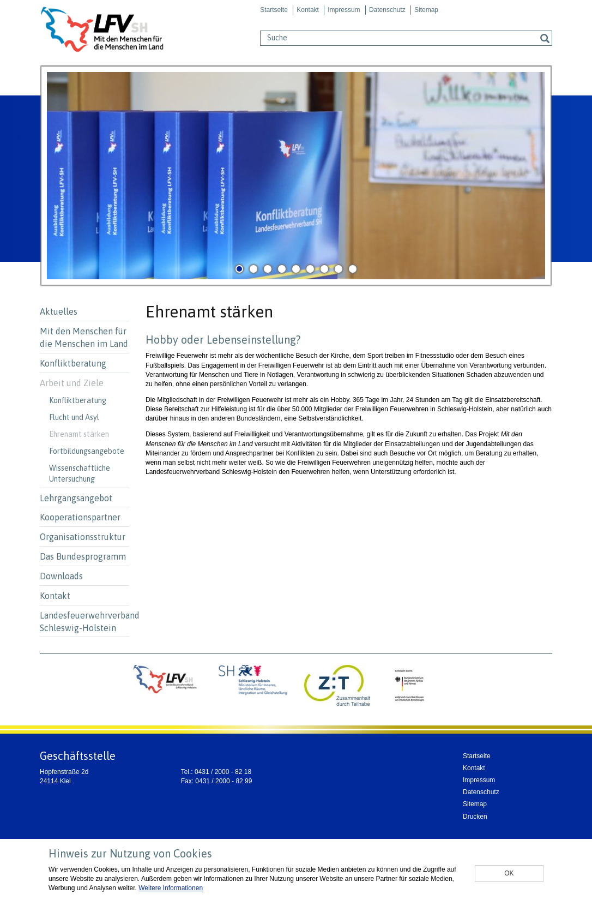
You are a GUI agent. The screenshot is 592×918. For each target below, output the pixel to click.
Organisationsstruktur (82, 537)
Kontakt (308, 10)
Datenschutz (387, 10)
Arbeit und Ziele (72, 383)
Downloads (61, 576)
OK (509, 873)
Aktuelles (58, 311)
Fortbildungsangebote (86, 451)
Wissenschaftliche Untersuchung (79, 473)
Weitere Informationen (170, 888)
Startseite (274, 10)
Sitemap (426, 10)
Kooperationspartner (80, 517)
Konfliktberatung (73, 363)
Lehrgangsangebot (76, 498)
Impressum (344, 10)
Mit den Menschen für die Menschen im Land (84, 337)
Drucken (475, 816)
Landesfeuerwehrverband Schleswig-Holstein (84, 621)
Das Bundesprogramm (83, 556)
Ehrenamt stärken (79, 434)
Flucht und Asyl (74, 417)
